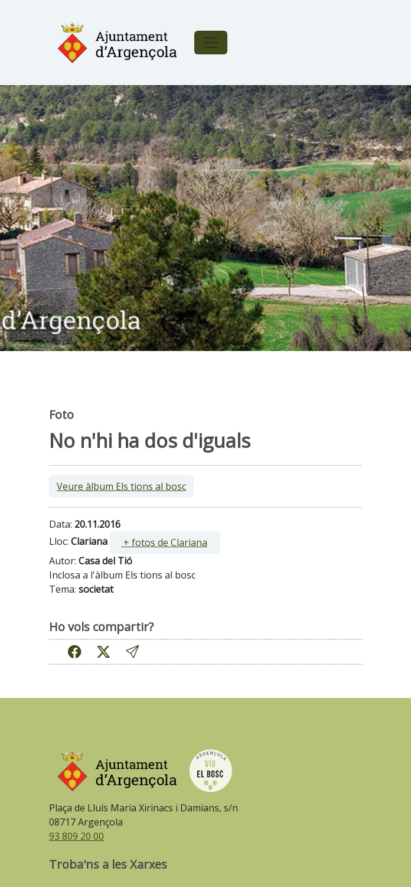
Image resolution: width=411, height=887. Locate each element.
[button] (132, 651)
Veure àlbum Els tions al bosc (121, 486)
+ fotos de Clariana (164, 542)
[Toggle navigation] (210, 42)
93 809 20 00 (76, 836)
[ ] (165, 542)
